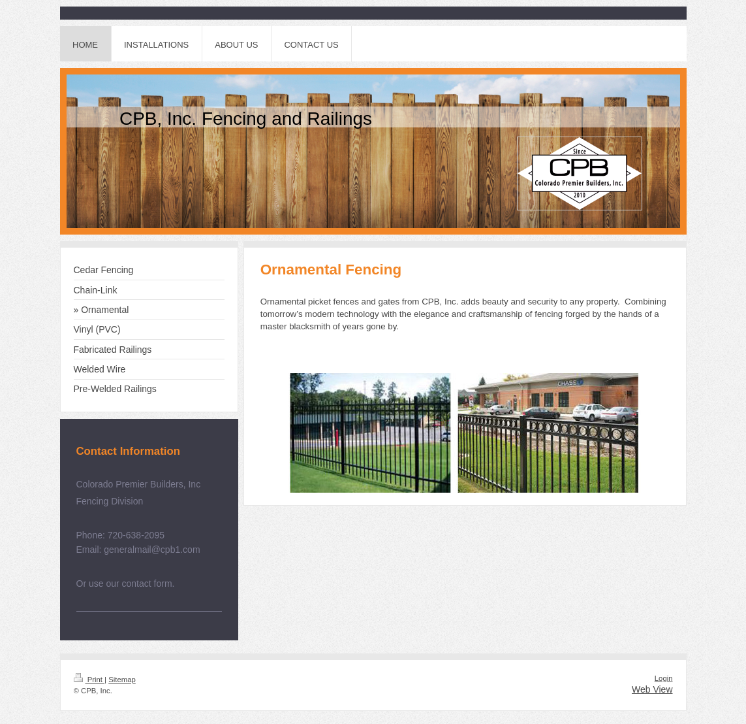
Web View (652, 689)
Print (89, 679)
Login (664, 678)
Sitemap (122, 679)
